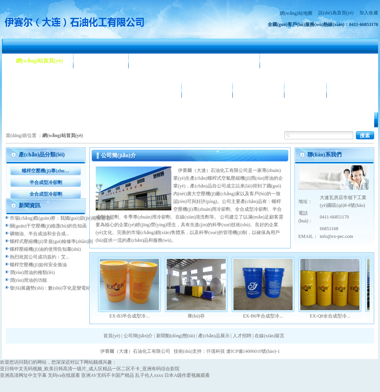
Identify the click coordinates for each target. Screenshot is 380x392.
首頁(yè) (111, 335)
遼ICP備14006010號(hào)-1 (253, 351)
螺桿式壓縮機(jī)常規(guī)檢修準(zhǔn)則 (51, 241)
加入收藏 (368, 13)
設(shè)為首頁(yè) (336, 13)
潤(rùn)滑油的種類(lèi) (32, 272)
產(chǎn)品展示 (34, 90)
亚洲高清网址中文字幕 (23, 375)
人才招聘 (305, 90)
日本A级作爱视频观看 (187, 375)
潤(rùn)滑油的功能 (28, 280)
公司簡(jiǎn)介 (101, 61)
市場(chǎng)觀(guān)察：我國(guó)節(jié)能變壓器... (62, 218)
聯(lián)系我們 (354, 90)
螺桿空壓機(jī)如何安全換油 (38, 264)
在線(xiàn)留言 (269, 335)
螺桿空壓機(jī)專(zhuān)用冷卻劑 (46, 170)
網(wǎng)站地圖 (296, 13)
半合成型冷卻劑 (46, 182)
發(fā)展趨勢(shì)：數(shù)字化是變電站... (52, 288)
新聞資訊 (29, 205)
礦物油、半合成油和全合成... (39, 233)
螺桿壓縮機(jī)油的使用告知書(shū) (45, 249)
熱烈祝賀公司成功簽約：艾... (39, 257)
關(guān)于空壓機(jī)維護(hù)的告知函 (48, 226)
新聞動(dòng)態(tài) (162, 61)
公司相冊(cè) (207, 90)
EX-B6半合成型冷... (263, 316)
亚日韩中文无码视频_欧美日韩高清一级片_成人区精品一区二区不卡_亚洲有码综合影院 (90, 368)
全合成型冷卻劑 (46, 194)
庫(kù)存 (196, 316)
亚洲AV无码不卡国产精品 (107, 375)
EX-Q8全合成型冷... (330, 316)
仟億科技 (215, 351)
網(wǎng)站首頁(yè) (39, 61)
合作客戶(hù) (258, 90)
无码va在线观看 (64, 375)
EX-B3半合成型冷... (130, 316)
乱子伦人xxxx (149, 375)
